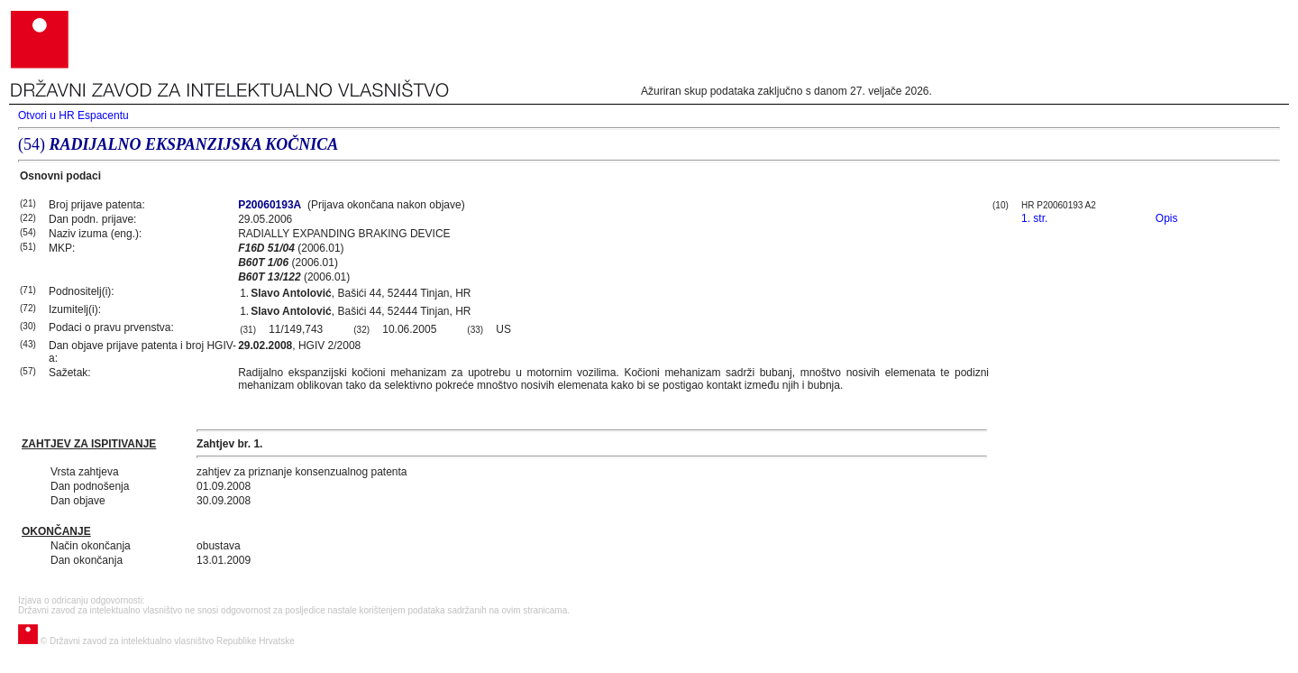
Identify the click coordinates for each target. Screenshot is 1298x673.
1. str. (1034, 218)
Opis (1167, 218)
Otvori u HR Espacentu (73, 115)
